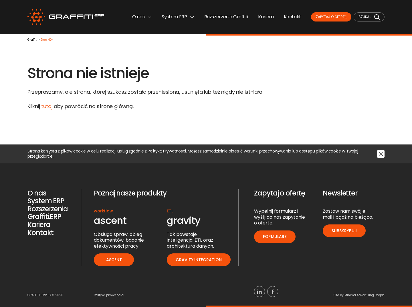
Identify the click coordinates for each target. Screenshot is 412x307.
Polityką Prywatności (167, 151)
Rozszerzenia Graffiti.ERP (47, 213)
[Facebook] (272, 291)
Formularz (275, 236)
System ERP (178, 16)
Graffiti (32, 40)
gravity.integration (199, 260)
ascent (114, 260)
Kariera (266, 16)
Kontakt (292, 16)
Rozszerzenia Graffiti (226, 16)
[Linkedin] (259, 291)
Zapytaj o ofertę (331, 16)
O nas (142, 16)
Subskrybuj (344, 231)
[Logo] (65, 17)
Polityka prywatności (109, 295)
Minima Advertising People (364, 295)
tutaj (46, 106)
